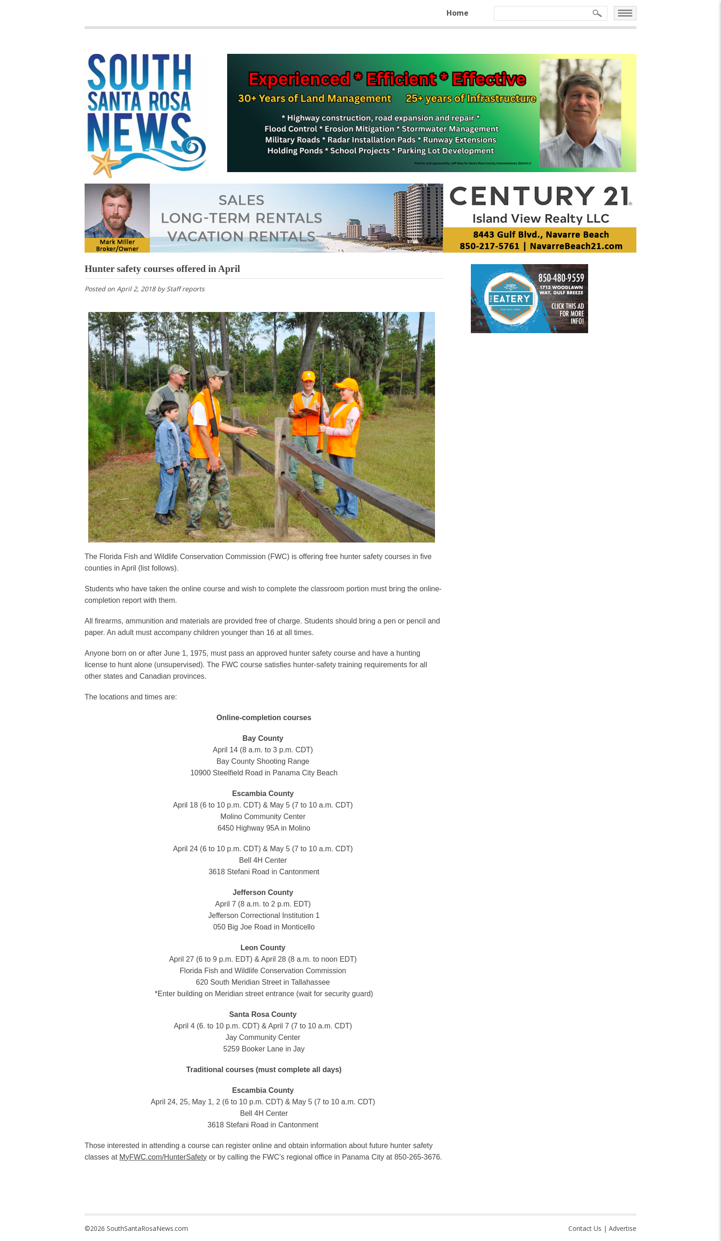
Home (457, 13)
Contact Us (584, 1228)
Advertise (622, 1228)
